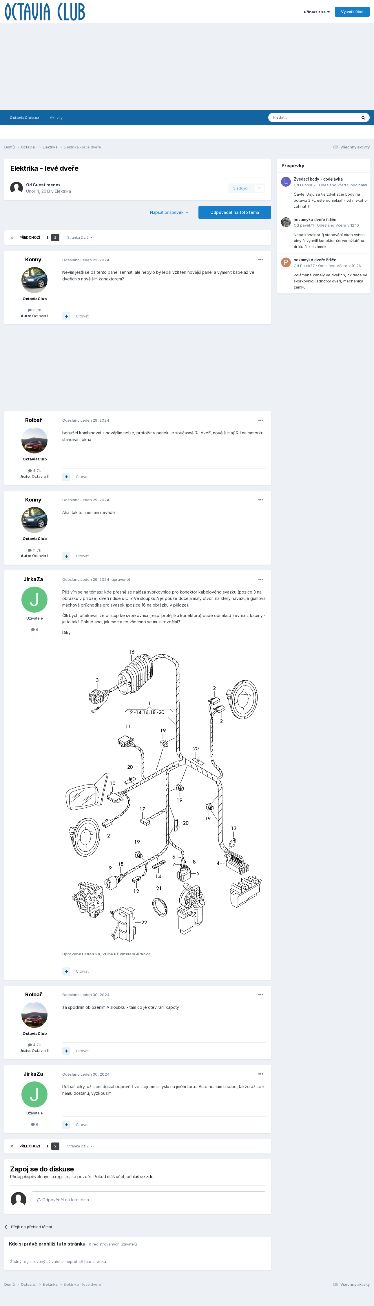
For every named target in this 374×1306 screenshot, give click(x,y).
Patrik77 (307, 265)
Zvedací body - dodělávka (318, 179)
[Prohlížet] (297, 117)
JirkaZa (33, 579)
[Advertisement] (187, 66)
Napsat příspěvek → (169, 212)
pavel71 (307, 225)
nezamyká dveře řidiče (315, 219)
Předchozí (29, 237)
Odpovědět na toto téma (234, 212)
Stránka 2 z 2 (79, 237)
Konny (33, 259)
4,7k (34, 470)
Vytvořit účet (352, 11)
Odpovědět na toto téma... (64, 1199)
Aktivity (56, 117)
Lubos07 (308, 185)
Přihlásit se (317, 12)
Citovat (82, 316)
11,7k (34, 310)
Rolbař (33, 420)
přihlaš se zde (140, 1176)
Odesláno (85, 260)
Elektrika (63, 191)
